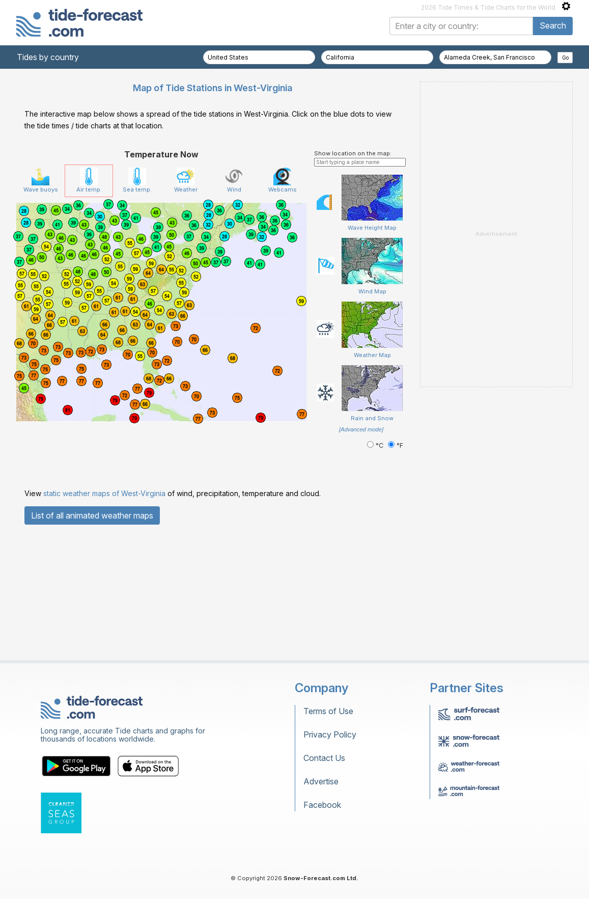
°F (395, 445)
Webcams (282, 180)
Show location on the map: (352, 153)
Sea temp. (137, 180)
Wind (234, 180)
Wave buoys (40, 180)
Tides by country (48, 57)
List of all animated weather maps (92, 515)
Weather (186, 180)
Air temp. (89, 180)
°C (376, 445)
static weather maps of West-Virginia (104, 493)
